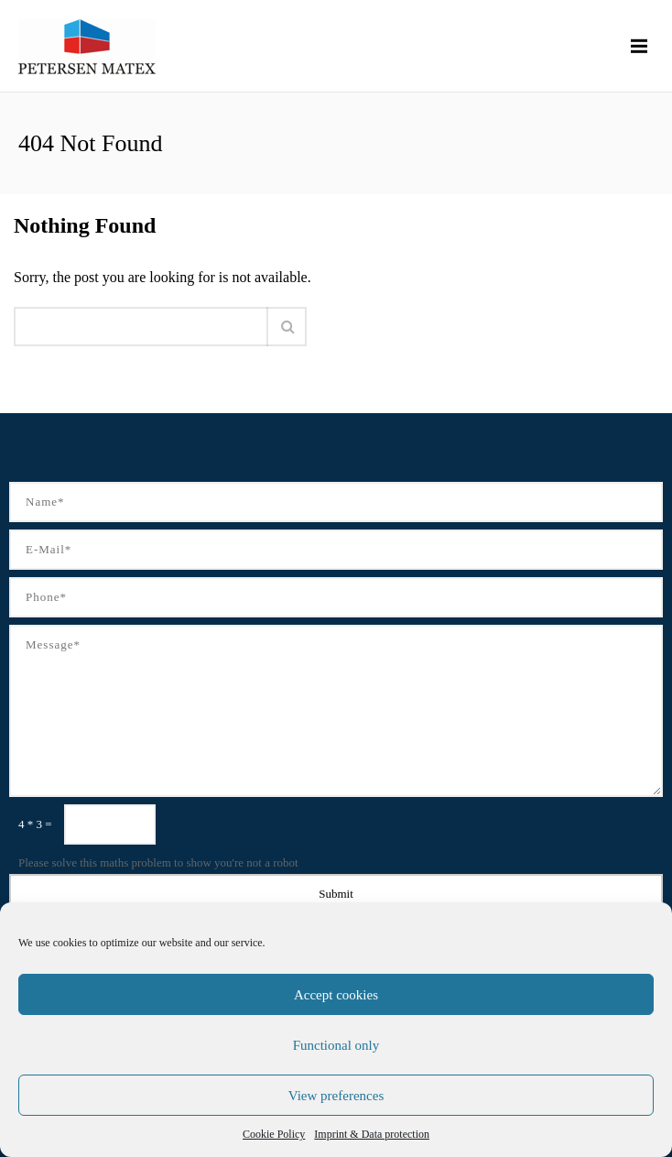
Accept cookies (336, 995)
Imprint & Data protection (371, 1134)
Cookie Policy (274, 1134)
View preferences (336, 1095)
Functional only (336, 1045)
